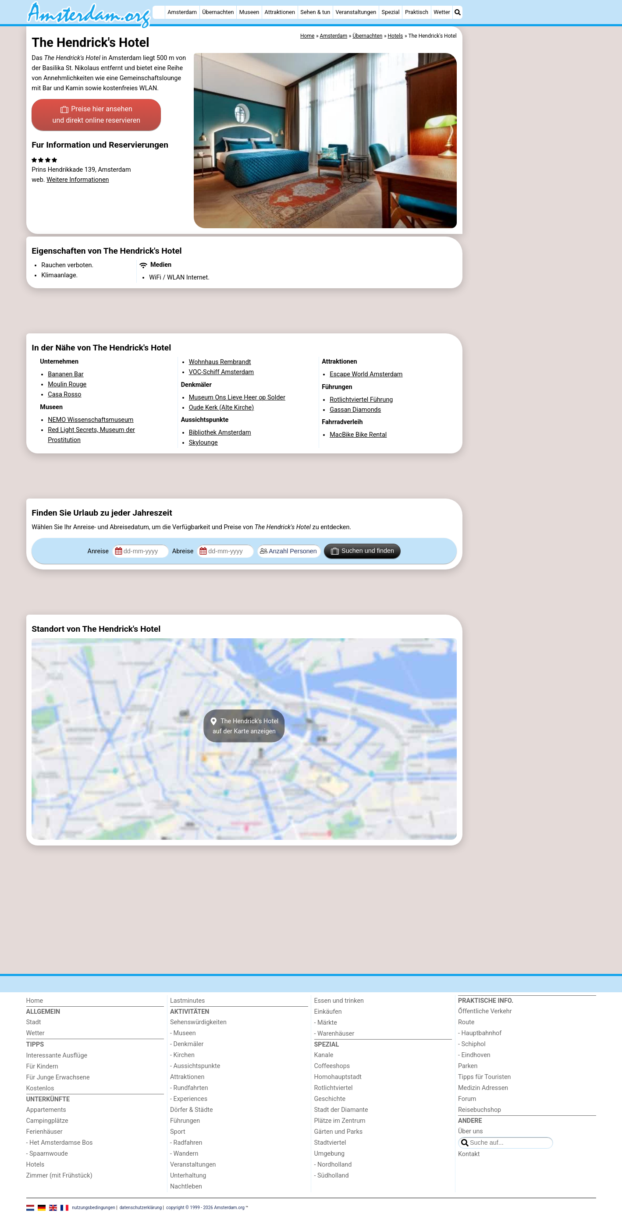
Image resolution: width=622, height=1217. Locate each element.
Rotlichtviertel (333, 1088)
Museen (249, 12)
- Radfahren (186, 1142)
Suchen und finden (362, 551)
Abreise (183, 551)
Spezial (391, 12)
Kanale (324, 1055)
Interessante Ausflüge (57, 1055)
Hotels (35, 1164)
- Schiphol (472, 1044)
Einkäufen (328, 1011)
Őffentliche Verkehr (485, 1011)
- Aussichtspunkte (195, 1066)
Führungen (185, 1121)
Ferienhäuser (44, 1132)
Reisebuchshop (479, 1110)
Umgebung (329, 1153)
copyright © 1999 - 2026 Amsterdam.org (205, 1207)
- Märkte (325, 1022)
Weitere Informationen (77, 180)
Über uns (470, 1131)
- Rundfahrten (189, 1088)
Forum (467, 1099)
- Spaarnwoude (47, 1153)
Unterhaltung (188, 1175)
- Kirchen (182, 1055)
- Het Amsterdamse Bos (59, 1142)
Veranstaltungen (355, 12)
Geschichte (330, 1099)
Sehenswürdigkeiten (198, 1022)
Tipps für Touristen (484, 1077)
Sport (177, 1132)
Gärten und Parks (338, 1132)
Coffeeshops (332, 1066)
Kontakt (469, 1154)
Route (466, 1022)
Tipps (35, 1044)
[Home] (159, 12)
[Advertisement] (530, 227)
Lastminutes (187, 1001)
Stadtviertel (330, 1142)
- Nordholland (333, 1164)
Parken (467, 1066)
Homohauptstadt (338, 1077)
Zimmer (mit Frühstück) (59, 1175)
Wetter (442, 12)
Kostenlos (40, 1088)
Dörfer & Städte (191, 1110)
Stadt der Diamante (341, 1110)
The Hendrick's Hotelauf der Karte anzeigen (244, 726)
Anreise (99, 551)
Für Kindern (42, 1066)
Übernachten (218, 12)
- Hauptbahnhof (479, 1033)
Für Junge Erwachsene (58, 1077)
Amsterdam (182, 12)
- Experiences (188, 1099)
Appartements (46, 1110)
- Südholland (331, 1175)
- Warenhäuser (334, 1033)
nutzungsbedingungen (93, 1207)
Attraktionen (279, 12)
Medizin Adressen (483, 1088)
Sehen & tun (315, 12)
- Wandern (184, 1153)
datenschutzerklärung (141, 1207)
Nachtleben (186, 1186)
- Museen (183, 1033)
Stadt (33, 1022)
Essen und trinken (339, 1001)
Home (34, 1001)
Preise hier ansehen (96, 115)
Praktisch (416, 12)
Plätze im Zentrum (340, 1121)
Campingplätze (47, 1121)
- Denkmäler (186, 1044)
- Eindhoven (474, 1055)
